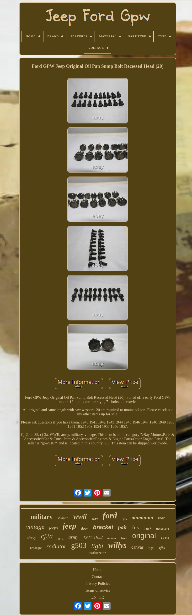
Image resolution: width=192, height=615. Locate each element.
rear (161, 518)
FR (101, 597)
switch (63, 518)
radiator (56, 546)
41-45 (61, 538)
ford (110, 515)
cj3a (162, 548)
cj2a (47, 536)
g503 (78, 545)
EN (93, 597)
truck (147, 528)
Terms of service (97, 590)
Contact (98, 577)
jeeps (53, 528)
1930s (165, 538)
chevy (31, 537)
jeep (69, 526)
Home (97, 570)
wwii (80, 516)
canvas (137, 547)
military (42, 516)
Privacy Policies (97, 583)
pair (122, 527)
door (84, 528)
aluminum (142, 517)
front (124, 538)
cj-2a (124, 519)
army (73, 537)
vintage (35, 526)
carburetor (97, 553)
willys (117, 545)
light (97, 546)
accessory (162, 528)
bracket (103, 527)
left (94, 519)
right (152, 548)
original (144, 535)
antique (111, 538)
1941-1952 (93, 537)
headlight (36, 548)
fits (135, 527)
